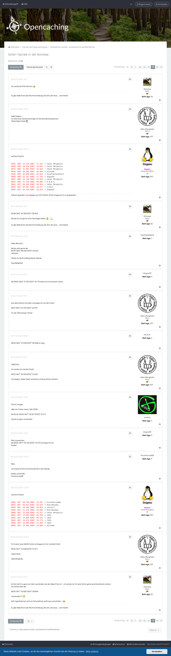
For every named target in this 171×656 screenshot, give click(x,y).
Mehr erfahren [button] (92, 651)
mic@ (20, 61)
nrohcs (147, 417)
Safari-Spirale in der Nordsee (28, 54)
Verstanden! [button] (157, 651)
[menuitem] (24, 4)
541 (151, 176)
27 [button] (148, 67)
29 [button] (157, 67)
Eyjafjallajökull (147, 235)
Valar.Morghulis (147, 129)
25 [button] (140, 67)
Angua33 (147, 273)
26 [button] (144, 67)
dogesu (147, 169)
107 (151, 136)
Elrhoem (147, 89)
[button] (127, 67)
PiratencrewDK (147, 455)
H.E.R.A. (147, 334)
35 (152, 96)
